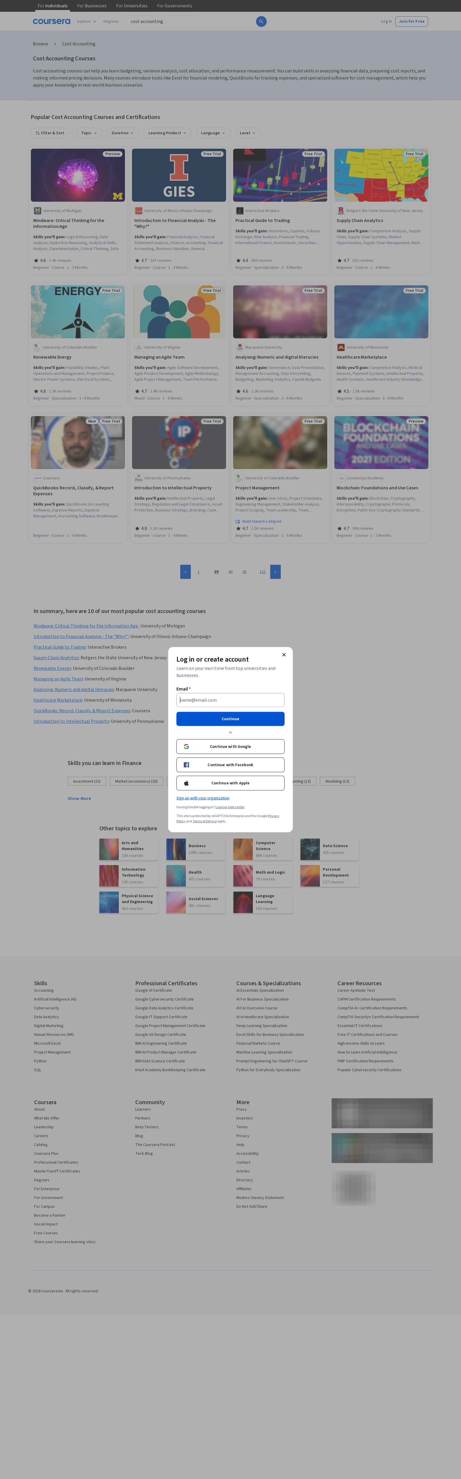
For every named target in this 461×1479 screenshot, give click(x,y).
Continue (230, 719)
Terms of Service (205, 821)
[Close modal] (284, 654)
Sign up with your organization (202, 798)
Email (183, 689)
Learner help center (230, 806)
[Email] (230, 700)
